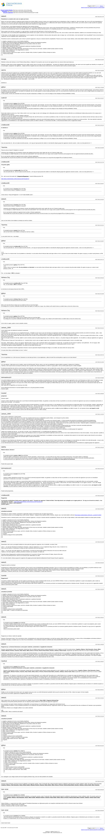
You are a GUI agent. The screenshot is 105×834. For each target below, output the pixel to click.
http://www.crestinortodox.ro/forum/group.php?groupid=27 (15, 178)
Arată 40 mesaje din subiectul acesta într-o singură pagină (92, 7)
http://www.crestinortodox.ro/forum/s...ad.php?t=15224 (88, 515)
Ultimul (101, 6)
